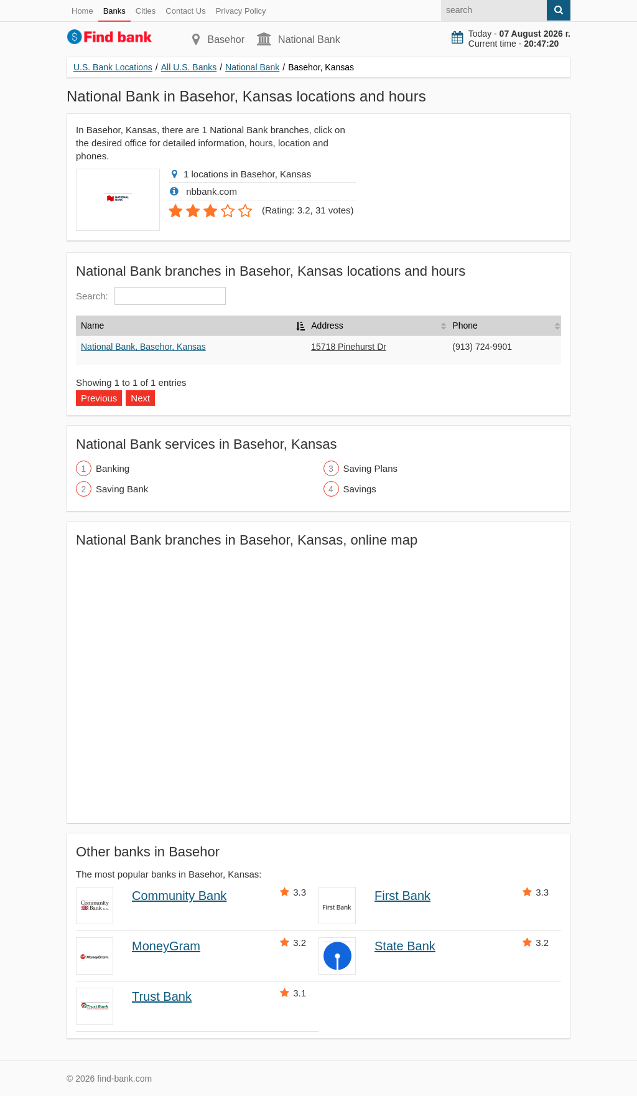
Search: (151, 296)
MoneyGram (166, 946)
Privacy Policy (241, 11)
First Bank (402, 895)
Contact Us (185, 11)
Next (140, 398)
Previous (99, 398)
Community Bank (179, 895)
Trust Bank (162, 996)
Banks (114, 11)
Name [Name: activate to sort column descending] (92, 325)
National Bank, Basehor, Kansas (143, 347)
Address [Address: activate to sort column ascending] (327, 325)
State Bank (404, 946)
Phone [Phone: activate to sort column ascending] (464, 325)
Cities (146, 11)
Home (82, 11)
